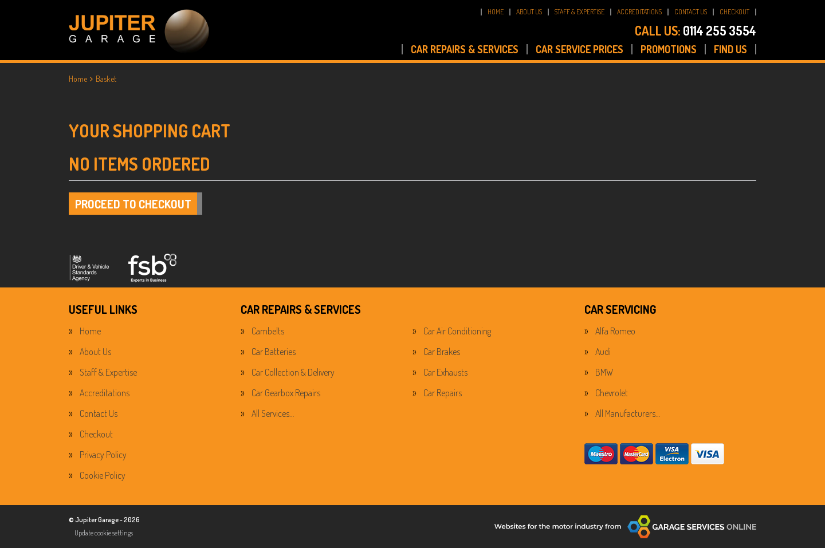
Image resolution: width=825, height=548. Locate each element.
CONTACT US (690, 11)
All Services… (273, 413)
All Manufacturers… (627, 413)
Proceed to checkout (133, 203)
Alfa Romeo (615, 331)
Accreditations (104, 392)
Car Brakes (441, 351)
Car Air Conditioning (457, 331)
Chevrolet (611, 392)
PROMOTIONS (669, 49)
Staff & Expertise (108, 372)
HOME (496, 11)
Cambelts (268, 331)
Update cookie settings (103, 533)
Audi (603, 351)
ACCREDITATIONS (639, 11)
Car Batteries (274, 351)
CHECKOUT (734, 11)
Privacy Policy (103, 454)
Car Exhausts (445, 372)
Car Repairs (442, 392)
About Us (95, 351)
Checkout (96, 434)
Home (90, 331)
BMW (604, 372)
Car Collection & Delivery (293, 372)
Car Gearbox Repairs (286, 392)
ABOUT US (529, 11)
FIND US (730, 49)
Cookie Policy (102, 475)
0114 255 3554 (695, 30)
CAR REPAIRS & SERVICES (464, 49)
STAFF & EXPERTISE (579, 11)
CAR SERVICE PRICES (579, 49)
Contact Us (98, 413)
